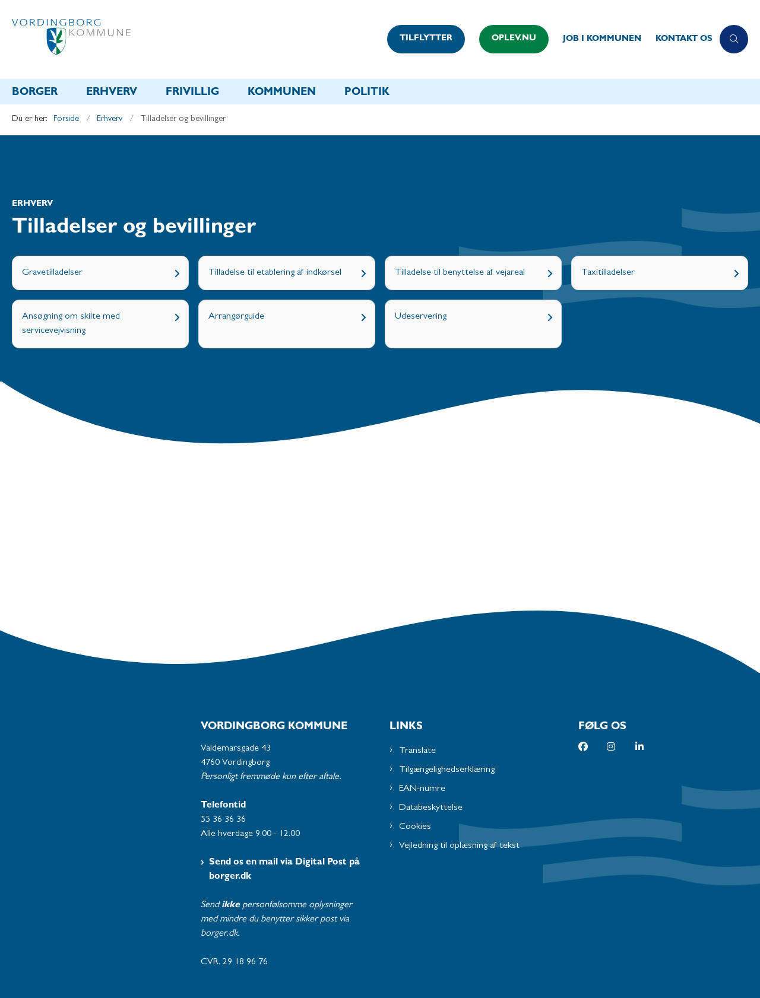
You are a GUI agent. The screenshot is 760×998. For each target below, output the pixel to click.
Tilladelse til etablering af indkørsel (274, 273)
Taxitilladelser (608, 273)
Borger (35, 93)
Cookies (415, 827)
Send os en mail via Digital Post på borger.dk (284, 870)
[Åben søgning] (734, 39)
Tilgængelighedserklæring (447, 770)
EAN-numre (422, 789)
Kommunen (282, 93)
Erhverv (111, 93)
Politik (367, 93)
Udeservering (420, 317)
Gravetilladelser (52, 273)
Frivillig (192, 93)
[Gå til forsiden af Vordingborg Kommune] (196, 39)
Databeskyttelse (431, 808)
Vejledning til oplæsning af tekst (459, 846)
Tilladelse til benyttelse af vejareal (460, 273)
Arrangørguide (236, 317)
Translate (417, 751)
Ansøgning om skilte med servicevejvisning (71, 324)
